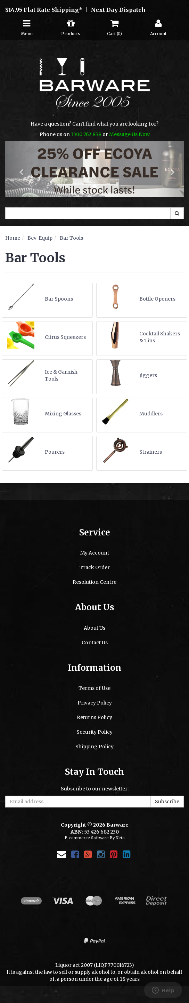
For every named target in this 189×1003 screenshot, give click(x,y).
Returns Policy (94, 717)
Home (12, 238)
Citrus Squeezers (65, 337)
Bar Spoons (59, 299)
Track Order (95, 567)
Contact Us (95, 642)
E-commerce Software (87, 837)
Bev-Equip (39, 238)
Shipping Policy (94, 746)
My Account (94, 553)
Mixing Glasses (63, 414)
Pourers (55, 452)
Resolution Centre (94, 582)
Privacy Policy (94, 703)
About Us (94, 628)
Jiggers (148, 375)
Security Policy (94, 732)
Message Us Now (129, 134)
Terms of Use (94, 688)
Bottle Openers (157, 299)
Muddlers (151, 414)
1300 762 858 (86, 134)
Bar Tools (71, 238)
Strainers (150, 452)
